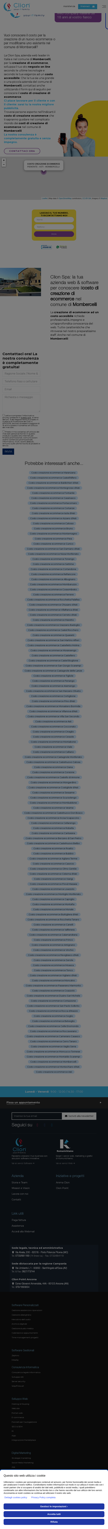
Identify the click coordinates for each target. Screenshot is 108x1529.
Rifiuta (54, 1521)
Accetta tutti (54, 1514)
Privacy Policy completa (43, 1497)
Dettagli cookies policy (15, 1497)
